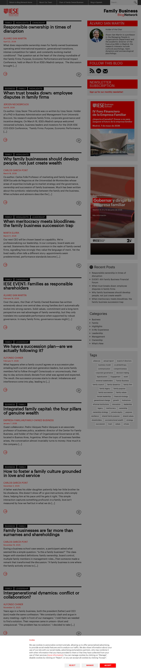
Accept (107, 665)
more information (55, 655)
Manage (90, 665)
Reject (72, 665)
